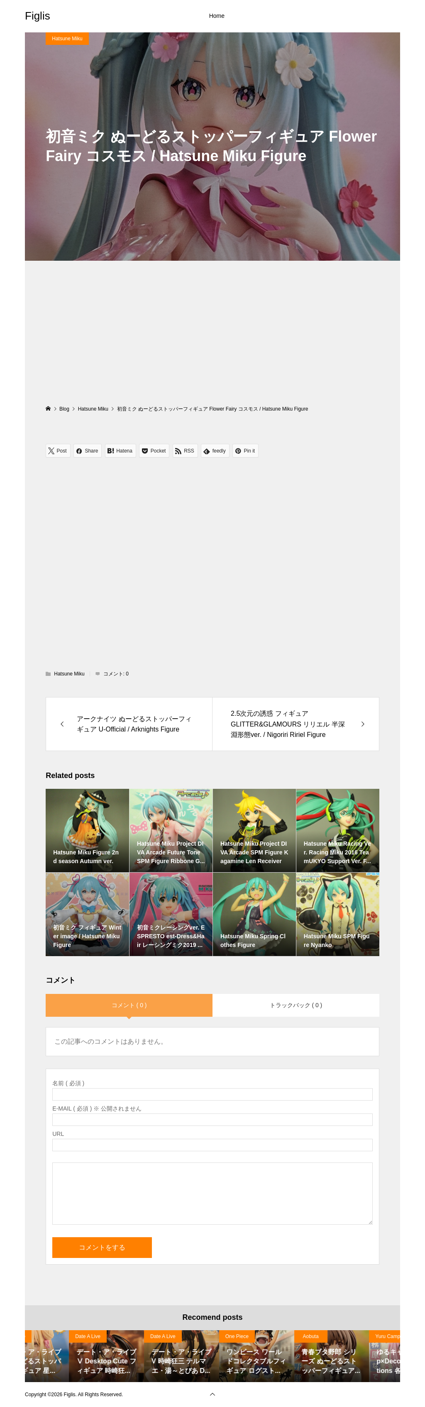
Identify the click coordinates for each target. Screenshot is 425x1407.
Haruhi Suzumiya (50, 1336)
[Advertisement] (212, 342)
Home (217, 15)
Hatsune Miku (67, 39)
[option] (62, 1356)
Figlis (37, 16)
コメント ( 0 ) (129, 1005)
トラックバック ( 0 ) (296, 1005)
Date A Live (119, 1336)
